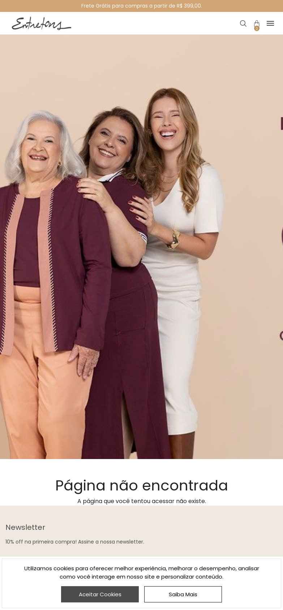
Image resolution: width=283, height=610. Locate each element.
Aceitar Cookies (100, 594)
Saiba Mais (183, 594)
